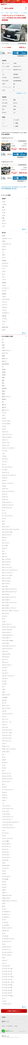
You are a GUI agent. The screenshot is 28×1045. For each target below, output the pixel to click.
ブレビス (4, 884)
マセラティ (4, 307)
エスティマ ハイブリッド (8, 505)
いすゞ (3, 226)
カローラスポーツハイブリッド (9, 602)
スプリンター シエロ (7, 732)
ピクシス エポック (6, 844)
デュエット (4, 792)
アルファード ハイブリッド (8, 448)
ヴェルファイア (5, 472)
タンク (3, 784)
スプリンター (5, 727)
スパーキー (4, 724)
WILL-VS (4, 407)
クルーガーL (5, 678)
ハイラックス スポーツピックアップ (10, 822)
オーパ (3, 510)
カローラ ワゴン (6, 583)
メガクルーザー (5, 930)
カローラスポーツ (6, 600)
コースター (4, 684)
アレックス (4, 450)
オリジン (4, 518)
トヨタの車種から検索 (7, 336)
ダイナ (3, 770)
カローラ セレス (6, 564)
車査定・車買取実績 (14, 12)
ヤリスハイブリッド (6, 941)
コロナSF (4, 700)
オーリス (4, 513)
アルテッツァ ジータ (7, 434)
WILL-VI (4, 404)
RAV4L (3, 394)
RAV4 (3, 385)
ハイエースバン (5, 811)
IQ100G (4, 369)
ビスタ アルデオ (6, 865)
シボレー (4, 271)
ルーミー (4, 998)
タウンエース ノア (6, 773)
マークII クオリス (6, 911)
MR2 (3, 383)
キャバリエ (4, 616)
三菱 (3, 218)
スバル (3, 215)
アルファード (5, 440)
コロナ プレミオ (6, 694)
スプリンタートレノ (6, 741)
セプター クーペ (6, 746)
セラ (3, 754)
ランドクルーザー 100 (7, 968)
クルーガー (4, 670)
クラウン (4, 621)
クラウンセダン (5, 643)
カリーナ (4, 540)
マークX (4, 920)
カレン (3, 551)
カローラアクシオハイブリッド (9, 591)
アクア (3, 415)
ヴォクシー (4, 480)
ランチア (4, 310)
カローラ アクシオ (6, 559)
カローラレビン (5, 613)
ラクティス (4, 960)
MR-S (3, 380)
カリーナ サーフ (5, 543)
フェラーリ (4, 304)
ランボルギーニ (5, 313)
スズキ (3, 220)
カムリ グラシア (6, 526)
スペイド (4, 743)
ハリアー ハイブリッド (7, 838)
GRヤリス (4, 361)
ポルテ (3, 906)
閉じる (23, 229)
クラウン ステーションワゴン (9, 627)
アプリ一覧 (4, 1037)
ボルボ (3, 330)
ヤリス (3, 933)
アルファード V (5, 445)
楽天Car (2, 12)
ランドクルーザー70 (6, 993)
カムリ (3, 524)
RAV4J (3, 391)
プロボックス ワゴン (7, 895)
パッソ (3, 830)
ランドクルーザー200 (7, 985)
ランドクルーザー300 (7, 990)
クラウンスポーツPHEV (7, 640)
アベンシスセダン (6, 423)
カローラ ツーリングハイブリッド (10, 570)
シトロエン (4, 318)
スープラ (4, 716)
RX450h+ (4, 399)
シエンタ (4, 711)
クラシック (4, 659)
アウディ (4, 246)
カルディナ (4, 548)
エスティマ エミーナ (7, 502)
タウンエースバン (6, 781)
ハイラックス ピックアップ (8, 827)
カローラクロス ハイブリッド (9, 597)
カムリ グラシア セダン (7, 532)
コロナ (3, 692)
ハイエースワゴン (6, 814)
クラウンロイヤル (6, 654)
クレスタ (4, 681)
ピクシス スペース (6, 846)
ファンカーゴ (5, 868)
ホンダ (3, 210)
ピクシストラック (6, 857)
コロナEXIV (4, 697)
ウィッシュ (4, 461)
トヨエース (4, 798)
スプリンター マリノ (7, 735)
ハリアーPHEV (5, 841)
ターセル (4, 768)
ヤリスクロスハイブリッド (8, 938)
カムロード (4, 537)
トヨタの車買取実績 (24, 12)
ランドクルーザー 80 (7, 979)
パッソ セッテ (5, 833)
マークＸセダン (5, 925)
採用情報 (16, 1026)
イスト (3, 453)
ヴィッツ (4, 464)
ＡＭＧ (3, 255)
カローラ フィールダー (7, 575)
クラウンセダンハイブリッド (9, 646)
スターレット (5, 719)
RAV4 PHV (4, 388)
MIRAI (3, 377)
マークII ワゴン (5, 917)
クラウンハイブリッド (7, 648)
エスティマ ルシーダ (7, 507)
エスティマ (4, 494)
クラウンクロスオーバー (8, 635)
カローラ (4, 554)
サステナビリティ (17, 1037)
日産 (3, 207)
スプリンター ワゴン (7, 738)
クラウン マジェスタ (7, 629)
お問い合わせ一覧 (10, 1037)
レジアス (4, 1001)
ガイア (3, 521)
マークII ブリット (6, 914)
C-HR (3, 347)
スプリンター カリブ (7, 730)
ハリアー (4, 835)
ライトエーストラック (7, 952)
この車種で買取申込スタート (14, 1011)
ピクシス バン (5, 849)
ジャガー (4, 285)
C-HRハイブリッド (6, 350)
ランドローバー (5, 288)
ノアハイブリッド (6, 806)
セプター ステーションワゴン (9, 749)
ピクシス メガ (5, 852)
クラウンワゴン (5, 657)
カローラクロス (5, 594)
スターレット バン (6, 722)
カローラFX (4, 586)
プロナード (4, 892)
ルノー (3, 324)
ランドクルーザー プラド (8, 982)
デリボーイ (4, 795)
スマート (4, 257)
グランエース (5, 662)
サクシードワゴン (6, 708)
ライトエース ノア (6, 949)
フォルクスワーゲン (6, 244)
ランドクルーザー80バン (8, 995)
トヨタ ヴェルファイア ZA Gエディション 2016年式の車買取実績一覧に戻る (13, 187)
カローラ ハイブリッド (7, 572)
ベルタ (3, 903)
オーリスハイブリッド (7, 516)
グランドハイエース (6, 665)
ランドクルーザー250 (7, 987)
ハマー (3, 277)
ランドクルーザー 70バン (8, 976)
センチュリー (5, 762)
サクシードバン (5, 705)
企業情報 (3, 1026)
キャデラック (5, 263)
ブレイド (4, 882)
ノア (3, 803)
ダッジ (3, 274)
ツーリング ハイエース (7, 789)
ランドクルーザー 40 (7, 971)
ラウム (3, 957)
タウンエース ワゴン (7, 776)
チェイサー (4, 787)
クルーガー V (5, 673)
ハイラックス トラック (7, 825)
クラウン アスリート (7, 624)
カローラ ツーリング (7, 567)
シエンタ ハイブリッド (7, 713)
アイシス (4, 413)
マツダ (3, 212)
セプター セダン (6, 751)
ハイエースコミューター (7, 808)
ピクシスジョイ (5, 854)
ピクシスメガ (5, 860)
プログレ (4, 890)
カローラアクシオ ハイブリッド (9, 589)
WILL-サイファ (5, 410)
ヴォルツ (4, 486)
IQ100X (3, 372)
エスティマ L (5, 497)
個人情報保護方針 (10, 1026)
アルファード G (5, 442)
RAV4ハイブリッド (6, 396)
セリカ (3, 757)
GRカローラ (5, 358)
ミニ (3, 252)
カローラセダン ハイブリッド (9, 608)
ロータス (4, 291)
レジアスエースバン (6, 1004)
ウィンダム (4, 469)
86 (2, 339)
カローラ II (4, 556)
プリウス (4, 873)
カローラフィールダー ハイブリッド (10, 610)
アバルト (4, 296)
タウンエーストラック (7, 779)
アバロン (4, 418)
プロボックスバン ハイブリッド (9, 901)
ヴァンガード (5, 459)
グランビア (4, 667)
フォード (4, 279)
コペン (3, 686)
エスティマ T (5, 499)
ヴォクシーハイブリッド (7, 483)
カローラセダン (5, 605)
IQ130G (4, 375)
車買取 (7, 12)
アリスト (4, 429)
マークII (4, 909)
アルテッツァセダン (6, 437)
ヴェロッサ (4, 478)
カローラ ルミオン (6, 581)
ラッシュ (4, 963)
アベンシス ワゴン (6, 421)
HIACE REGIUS (5, 364)
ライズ (3, 944)
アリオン (4, 426)
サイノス (4, 703)
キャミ (3, 619)
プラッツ (4, 871)
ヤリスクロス (5, 936)
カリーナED (5, 545)
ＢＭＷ (3, 241)
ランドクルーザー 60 (7, 974)
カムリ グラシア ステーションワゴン (10, 529)
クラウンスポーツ (6, 638)
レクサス (4, 204)
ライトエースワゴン (6, 955)
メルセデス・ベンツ (6, 238)
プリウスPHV (5, 879)
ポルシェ (4, 249)
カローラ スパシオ (6, 562)
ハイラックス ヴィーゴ (7, 816)
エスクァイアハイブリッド (8, 491)
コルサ (3, 689)
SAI (3, 402)
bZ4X (3, 345)
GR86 (3, 356)
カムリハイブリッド (6, 535)
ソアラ (3, 765)
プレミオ (4, 887)
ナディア (4, 800)
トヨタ (3, 202)
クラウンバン (5, 651)
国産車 (4, 198)
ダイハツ (4, 223)
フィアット (4, 302)
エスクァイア (5, 488)
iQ (2, 366)
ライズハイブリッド (6, 947)
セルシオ (4, 760)
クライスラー (5, 266)
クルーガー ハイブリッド (8, 676)
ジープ (3, 268)
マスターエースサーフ (7, 928)
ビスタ (3, 863)
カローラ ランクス (6, 578)
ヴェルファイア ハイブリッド (9, 475)
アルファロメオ (5, 299)
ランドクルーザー (6, 966)
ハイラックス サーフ (7, 819)
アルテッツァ (5, 432)
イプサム (4, 456)
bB (2, 342)
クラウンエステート (6, 632)
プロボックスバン (6, 898)
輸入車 (4, 232)
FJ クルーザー (5, 353)
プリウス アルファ (6, 876)
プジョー (4, 321)
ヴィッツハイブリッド (7, 467)
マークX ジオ (5, 922)
